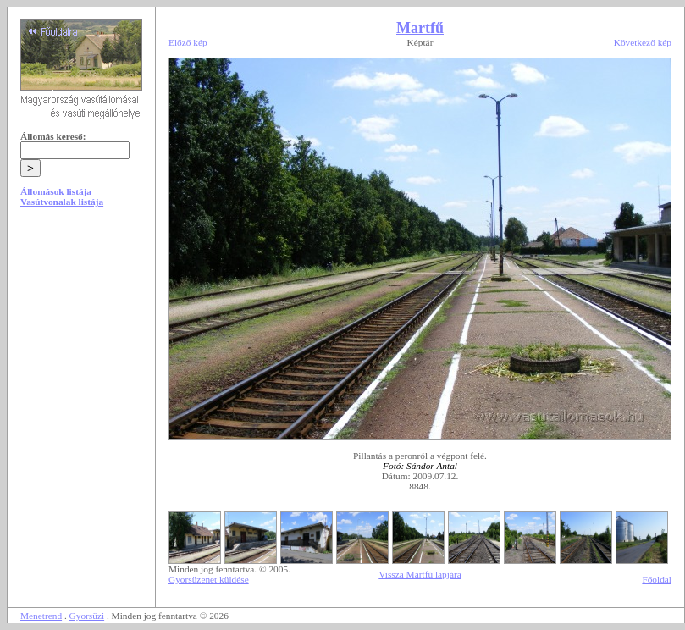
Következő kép (642, 42)
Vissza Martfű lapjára (419, 574)
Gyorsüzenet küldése (208, 579)
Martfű (420, 27)
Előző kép (187, 42)
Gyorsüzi (87, 616)
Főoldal (656, 579)
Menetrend (41, 616)
